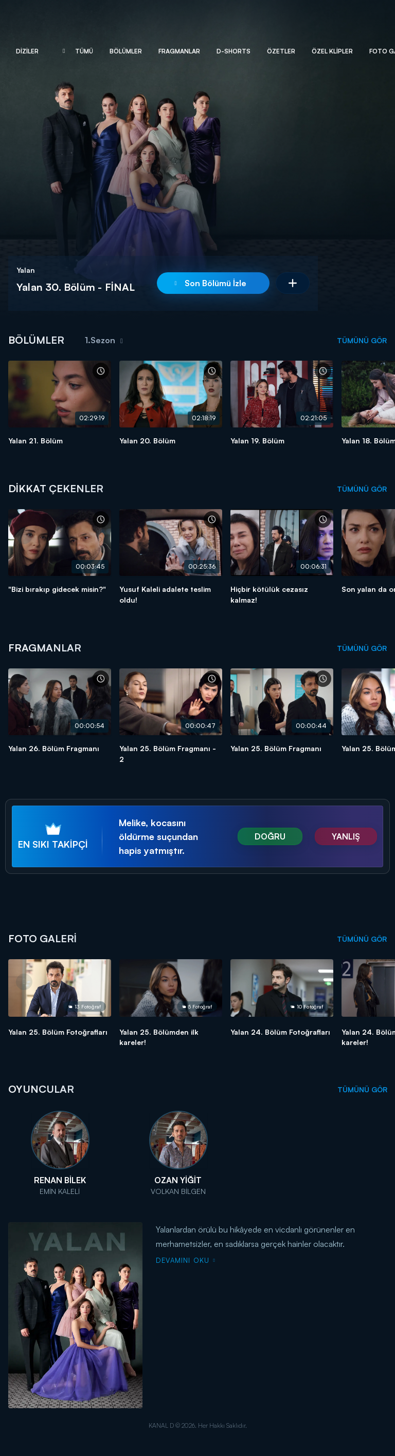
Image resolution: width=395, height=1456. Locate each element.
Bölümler (126, 51)
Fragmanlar (179, 51)
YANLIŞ (346, 836)
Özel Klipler (332, 51)
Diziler (27, 51)
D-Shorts (233, 51)
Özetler (281, 51)
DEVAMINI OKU (186, 1260)
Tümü (84, 51)
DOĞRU (270, 836)
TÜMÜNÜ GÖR (362, 340)
